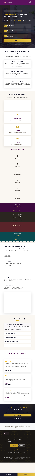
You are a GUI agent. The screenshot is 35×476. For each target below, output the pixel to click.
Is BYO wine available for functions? (12, 344)
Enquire (26, 474)
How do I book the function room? (11, 353)
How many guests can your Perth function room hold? (15, 330)
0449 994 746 (17, 424)
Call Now (8, 474)
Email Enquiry (17, 428)
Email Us (17, 45)
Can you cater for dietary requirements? (13, 348)
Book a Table (13, 455)
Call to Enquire (17, 42)
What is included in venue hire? (11, 340)
